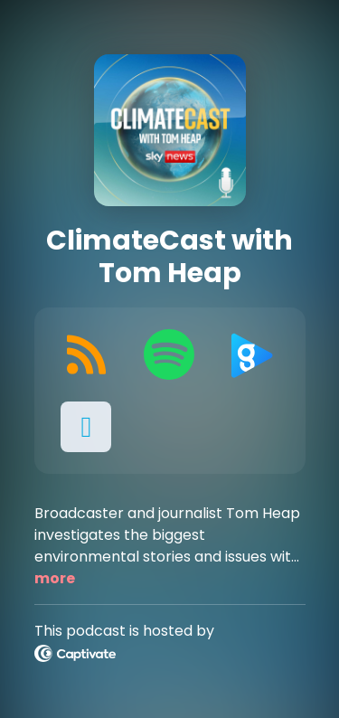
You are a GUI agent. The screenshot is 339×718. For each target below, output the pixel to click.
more (54, 578)
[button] (87, 426)
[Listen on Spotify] (169, 354)
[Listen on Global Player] (252, 354)
